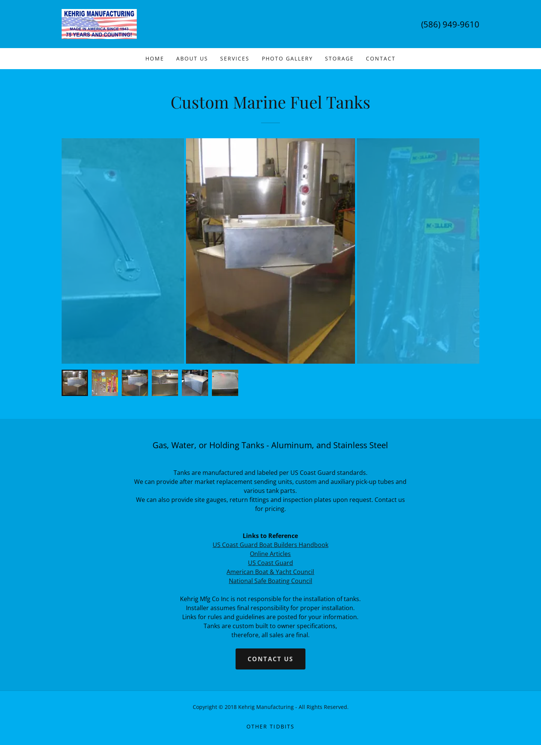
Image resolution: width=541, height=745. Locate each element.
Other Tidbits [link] (270, 726)
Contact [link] (381, 58)
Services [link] (234, 58)
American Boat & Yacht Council (270, 572)
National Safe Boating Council (270, 581)
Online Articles (270, 554)
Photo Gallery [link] (287, 58)
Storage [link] (339, 58)
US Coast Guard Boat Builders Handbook (270, 545)
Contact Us (271, 659)
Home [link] (154, 58)
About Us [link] (192, 58)
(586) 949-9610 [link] (450, 24)
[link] (99, 23)
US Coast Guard (270, 563)
